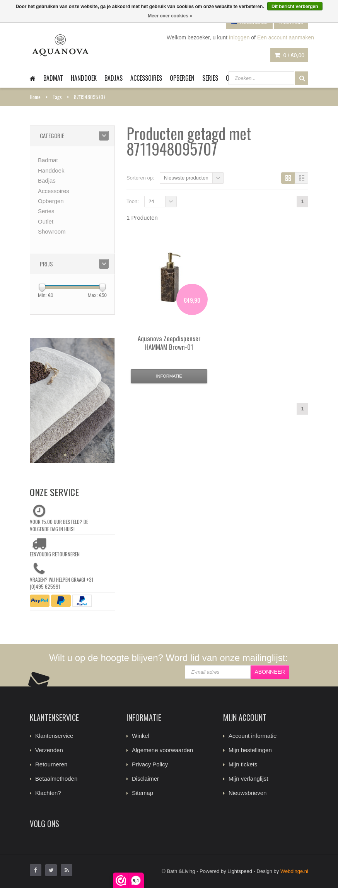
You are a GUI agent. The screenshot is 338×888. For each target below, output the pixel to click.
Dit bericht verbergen (294, 6)
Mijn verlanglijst (248, 778)
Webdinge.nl (294, 871)
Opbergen (182, 78)
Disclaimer (145, 778)
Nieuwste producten (186, 178)
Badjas (113, 78)
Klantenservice (54, 735)
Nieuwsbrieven (247, 793)
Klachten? (48, 793)
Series (210, 78)
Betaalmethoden (56, 778)
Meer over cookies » (170, 16)
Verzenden (49, 750)
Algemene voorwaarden (162, 750)
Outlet (45, 221)
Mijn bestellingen (250, 750)
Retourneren (51, 764)
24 (151, 201)
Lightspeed (239, 871)
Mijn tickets (243, 764)
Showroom (52, 231)
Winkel (140, 735)
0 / (289, 55)
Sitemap (142, 793)
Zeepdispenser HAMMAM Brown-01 (169, 343)
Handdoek (84, 78)
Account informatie (253, 735)
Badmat (53, 78)
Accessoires (146, 78)
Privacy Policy (150, 764)
